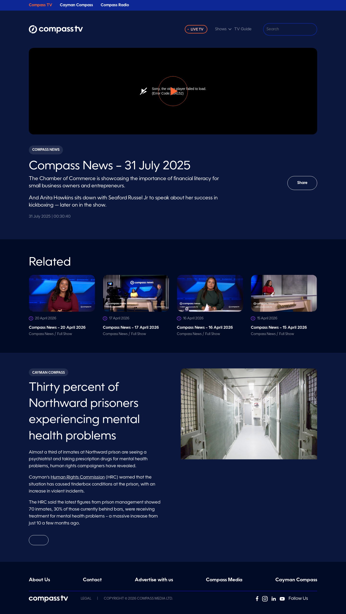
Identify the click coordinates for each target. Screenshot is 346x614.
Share (305, 185)
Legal (86, 598)
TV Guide (243, 29)
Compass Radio (115, 5)
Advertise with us (154, 580)
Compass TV (40, 5)
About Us (39, 580)
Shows (221, 29)
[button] (173, 91)
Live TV (197, 29)
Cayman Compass (76, 5)
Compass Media (224, 580)
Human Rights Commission (78, 479)
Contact (92, 580)
